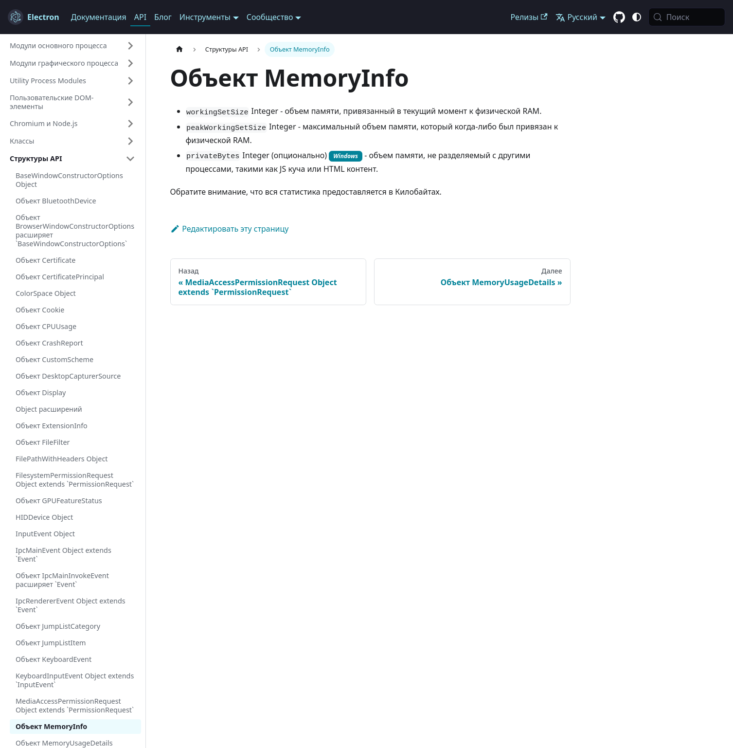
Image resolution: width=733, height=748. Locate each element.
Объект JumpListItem (51, 642)
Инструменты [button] (205, 17)
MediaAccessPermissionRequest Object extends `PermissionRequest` (75, 705)
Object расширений (49, 409)
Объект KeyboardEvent (53, 659)
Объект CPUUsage (46, 326)
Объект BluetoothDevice (56, 200)
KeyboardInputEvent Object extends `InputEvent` (75, 680)
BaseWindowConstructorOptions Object (69, 180)
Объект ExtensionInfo (52, 425)
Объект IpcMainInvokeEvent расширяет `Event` (62, 580)
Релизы (529, 17)
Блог (163, 17)
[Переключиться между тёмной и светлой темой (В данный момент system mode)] (636, 17)
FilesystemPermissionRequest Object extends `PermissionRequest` (75, 480)
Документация (98, 17)
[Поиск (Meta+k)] (686, 17)
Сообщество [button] (270, 17)
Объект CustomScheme (54, 359)
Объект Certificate (45, 260)
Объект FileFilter (43, 442)
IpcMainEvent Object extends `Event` (63, 555)
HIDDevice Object (44, 517)
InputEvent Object (45, 533)
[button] (72, 46)
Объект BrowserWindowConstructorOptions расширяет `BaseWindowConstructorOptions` (75, 230)
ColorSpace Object (46, 293)
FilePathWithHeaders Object (61, 458)
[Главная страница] (179, 49)
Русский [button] (576, 17)
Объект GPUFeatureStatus (59, 500)
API (140, 17)
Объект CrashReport (49, 342)
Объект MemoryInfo (51, 726)
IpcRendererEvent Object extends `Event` (70, 605)
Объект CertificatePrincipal (60, 276)
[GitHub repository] (619, 17)
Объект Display (41, 392)
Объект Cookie (40, 309)
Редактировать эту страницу (229, 228)
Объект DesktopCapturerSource (68, 376)
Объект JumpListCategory (58, 626)
